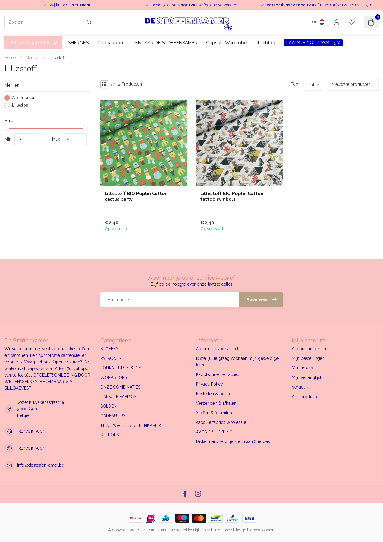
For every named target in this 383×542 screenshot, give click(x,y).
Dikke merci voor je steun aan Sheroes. (233, 441)
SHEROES (78, 42)
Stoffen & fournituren (216, 412)
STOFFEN (109, 348)
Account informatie (310, 348)
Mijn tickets (302, 368)
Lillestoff (57, 57)
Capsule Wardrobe (226, 42)
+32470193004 (31, 431)
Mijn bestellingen (308, 358)
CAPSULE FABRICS (118, 396)
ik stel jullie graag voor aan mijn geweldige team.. (237, 361)
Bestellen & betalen (215, 393)
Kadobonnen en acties (217, 374)
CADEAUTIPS (112, 415)
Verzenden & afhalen (216, 403)
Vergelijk (300, 387)
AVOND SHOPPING (214, 432)
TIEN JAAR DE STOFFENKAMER (164, 42)
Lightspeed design (230, 530)
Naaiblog (265, 42)
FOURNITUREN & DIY (120, 368)
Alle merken (23, 97)
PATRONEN (111, 358)
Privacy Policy (209, 384)
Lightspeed (202, 530)
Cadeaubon (110, 42)
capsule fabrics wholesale (221, 422)
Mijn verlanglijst (306, 377)
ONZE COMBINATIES (120, 387)
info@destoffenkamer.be (40, 465)
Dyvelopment (264, 530)
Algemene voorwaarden (219, 348)
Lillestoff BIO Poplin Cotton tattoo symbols (231, 196)
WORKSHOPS (113, 377)
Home (10, 57)
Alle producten (306, 396)
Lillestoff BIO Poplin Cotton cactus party (136, 196)
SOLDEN (108, 406)
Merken (32, 57)
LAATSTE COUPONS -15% (313, 42)
